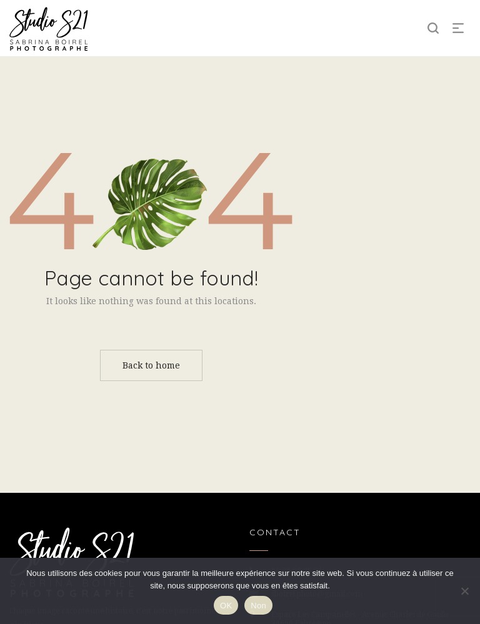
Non (258, 605)
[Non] (464, 591)
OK (226, 605)
